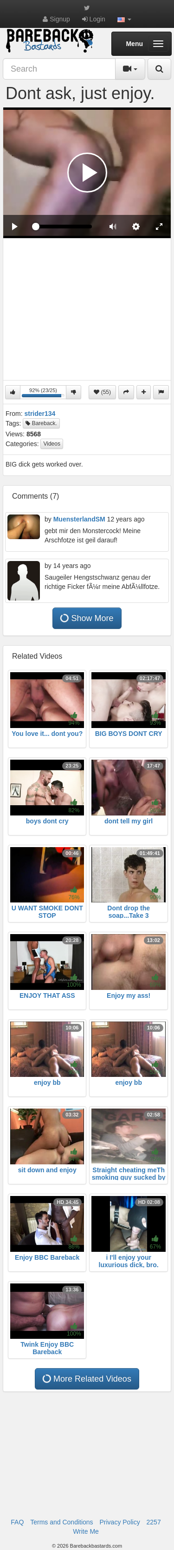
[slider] (64, 226)
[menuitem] (136, 226)
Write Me (86, 1531)
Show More (86, 618)
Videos (51, 444)
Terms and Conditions (61, 1522)
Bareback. (41, 423)
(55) (102, 392)
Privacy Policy (120, 1522)
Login (93, 19)
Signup (56, 19)
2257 (154, 1522)
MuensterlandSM (79, 519)
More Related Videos (86, 1378)
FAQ (17, 1522)
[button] (124, 19)
